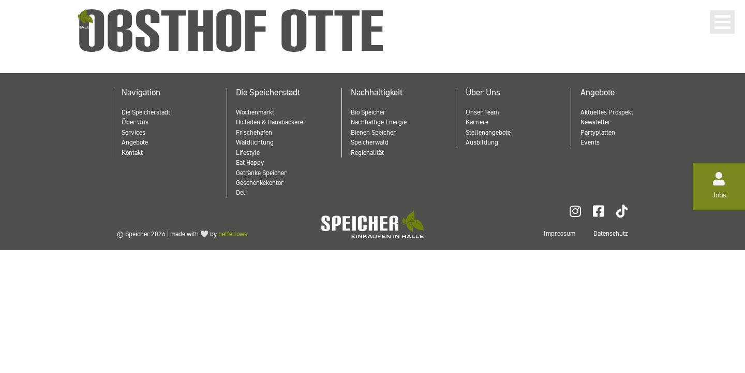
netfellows (232, 233)
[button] (722, 22)
